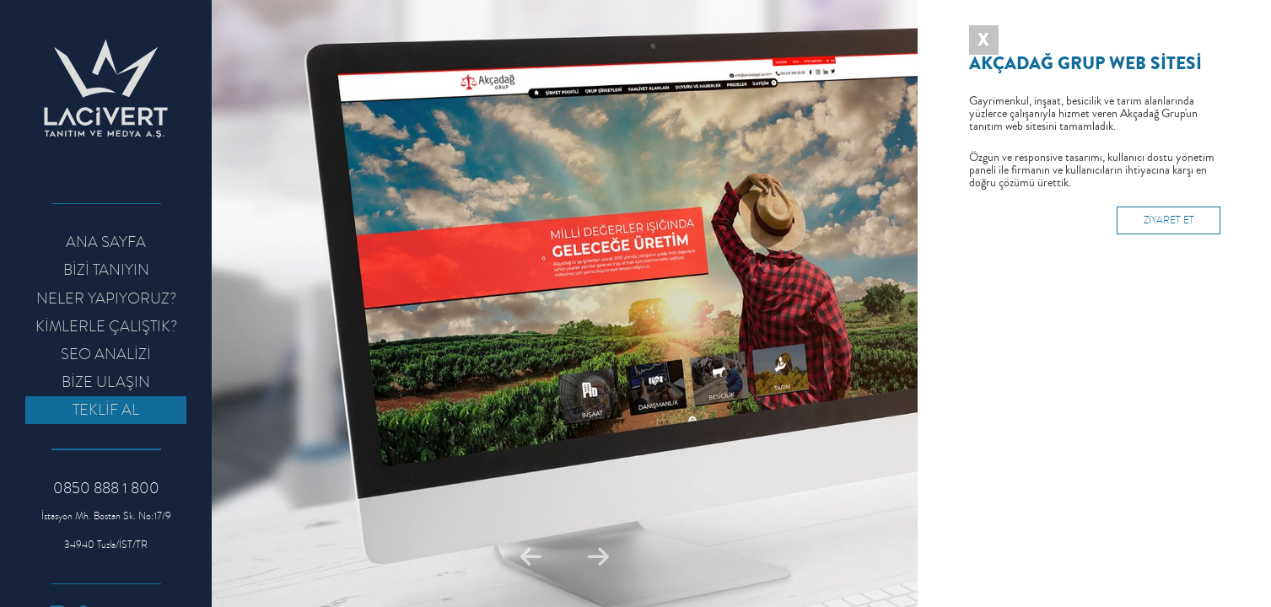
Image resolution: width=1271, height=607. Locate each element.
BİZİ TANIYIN (106, 270)
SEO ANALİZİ (106, 354)
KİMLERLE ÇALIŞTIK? (106, 326)
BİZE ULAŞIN (106, 382)
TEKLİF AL (106, 410)
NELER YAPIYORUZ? (106, 298)
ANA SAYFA (106, 242)
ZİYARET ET (1169, 220)
